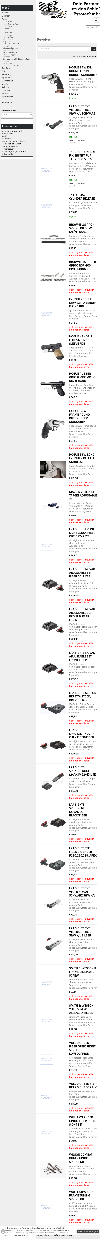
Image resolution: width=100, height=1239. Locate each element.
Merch (5, 84)
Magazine (6, 42)
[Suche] (93, 49)
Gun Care (6, 68)
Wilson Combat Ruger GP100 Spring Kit (80, 1158)
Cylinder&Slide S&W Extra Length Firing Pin (82, 303)
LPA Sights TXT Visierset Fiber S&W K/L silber (80, 932)
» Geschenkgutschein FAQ (14, 141)
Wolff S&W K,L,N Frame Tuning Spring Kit (81, 1195)
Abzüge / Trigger (9, 55)
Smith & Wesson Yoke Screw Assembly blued (81, 1009)
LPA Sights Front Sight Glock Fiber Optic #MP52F (82, 533)
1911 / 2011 (7, 26)
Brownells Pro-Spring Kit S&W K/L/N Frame (81, 228)
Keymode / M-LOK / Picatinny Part (16, 59)
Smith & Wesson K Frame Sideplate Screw (82, 972)
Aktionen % (7, 102)
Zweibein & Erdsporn (10, 44)
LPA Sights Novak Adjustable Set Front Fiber (82, 656)
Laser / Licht (7, 46)
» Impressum (8, 149)
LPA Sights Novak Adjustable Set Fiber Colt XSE (82, 573)
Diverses (6, 90)
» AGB (4, 136)
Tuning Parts (7, 39)
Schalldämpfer (8, 50)
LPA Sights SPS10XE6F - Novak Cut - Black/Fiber (78, 810)
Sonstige (7, 35)
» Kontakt (6, 139)
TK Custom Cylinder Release (82, 196)
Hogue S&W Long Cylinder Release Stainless (82, 458)
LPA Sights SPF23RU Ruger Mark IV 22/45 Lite (82, 771)
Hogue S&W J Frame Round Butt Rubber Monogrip (79, 416)
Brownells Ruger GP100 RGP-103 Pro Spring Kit (82, 265)
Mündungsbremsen (10, 48)
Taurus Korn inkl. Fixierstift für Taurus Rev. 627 (82, 155)
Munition (6, 16)
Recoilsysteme (8, 63)
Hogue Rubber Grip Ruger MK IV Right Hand (81, 377)
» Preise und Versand (12, 131)
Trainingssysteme (9, 52)
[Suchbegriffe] (64, 48)
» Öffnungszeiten (10, 146)
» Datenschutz (8, 133)
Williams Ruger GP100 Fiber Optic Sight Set (82, 1121)
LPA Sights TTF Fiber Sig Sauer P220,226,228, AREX (83, 852)
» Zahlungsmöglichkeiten (14, 151)
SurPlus (5, 93)
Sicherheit (6, 87)
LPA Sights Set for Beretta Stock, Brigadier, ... (82, 696)
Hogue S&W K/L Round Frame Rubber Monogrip (83, 71)
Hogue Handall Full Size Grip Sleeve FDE (80, 340)
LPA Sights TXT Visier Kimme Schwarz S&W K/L (82, 892)
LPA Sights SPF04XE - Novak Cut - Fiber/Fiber (81, 733)
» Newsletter (8, 154)
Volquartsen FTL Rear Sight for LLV (83, 1085)
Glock (5, 28)
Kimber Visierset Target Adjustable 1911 (83, 495)
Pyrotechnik (7, 97)
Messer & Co (7, 81)
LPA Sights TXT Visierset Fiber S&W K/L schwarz (82, 110)
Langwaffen (7, 37)
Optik (4, 71)
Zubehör (5, 61)
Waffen (5, 13)
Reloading (6, 74)
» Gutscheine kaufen (11, 144)
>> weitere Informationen (61, 1235)
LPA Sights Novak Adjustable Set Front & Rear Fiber (82, 614)
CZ (4, 31)
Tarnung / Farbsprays (11, 65)
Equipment (7, 77)
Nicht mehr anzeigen (88, 1231)
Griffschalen (7, 57)
